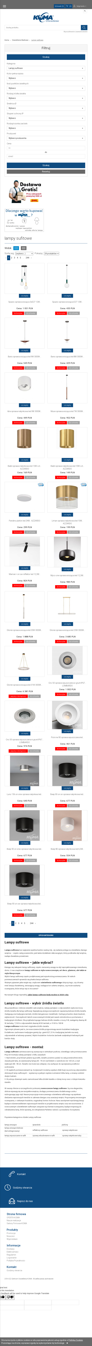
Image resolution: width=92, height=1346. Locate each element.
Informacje (13, 1245)
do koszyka (18, 313)
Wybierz (46, 78)
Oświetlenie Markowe (20, 40)
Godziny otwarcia (22, 1187)
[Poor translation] (10, 1297)
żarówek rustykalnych (63, 1035)
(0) (68, 6)
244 (27, 257)
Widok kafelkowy (16, 248)
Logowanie (11, 1258)
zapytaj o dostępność (18, 696)
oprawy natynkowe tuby (71, 1136)
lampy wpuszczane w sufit (15, 1136)
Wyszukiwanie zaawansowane (75, 32)
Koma (7, 40)
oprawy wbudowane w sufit (44, 1136)
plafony (65, 1125)
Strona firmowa (16, 1214)
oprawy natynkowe (69, 1130)
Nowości (11, 1236)
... (23, 257)
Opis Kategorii (46, 935)
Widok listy (23, 248)
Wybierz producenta (46, 138)
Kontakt (21, 1174)
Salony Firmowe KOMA (17, 1223)
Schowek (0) (59, 6)
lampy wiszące (11, 1125)
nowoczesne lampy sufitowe (54, 1088)
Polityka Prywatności (16, 1260)
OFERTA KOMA (13, 1217)
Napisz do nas (25, 1201)
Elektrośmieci (12, 1252)
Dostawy (10, 1249)
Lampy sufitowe (46, 68)
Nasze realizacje (14, 1220)
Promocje (11, 1233)
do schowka (30, 313)
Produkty (12, 1229)
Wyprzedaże (12, 1239)
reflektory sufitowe (40, 1130)
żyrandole (36, 1125)
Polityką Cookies (75, 1340)
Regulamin (11, 1255)
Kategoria (11, 64)
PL (85, 11)
